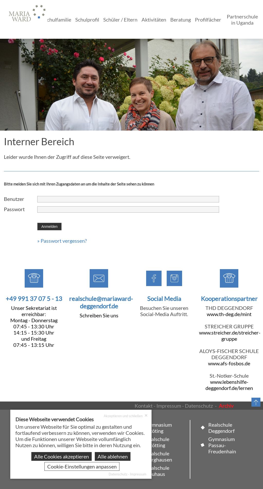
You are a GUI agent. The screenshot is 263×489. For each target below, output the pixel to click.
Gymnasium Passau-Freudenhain (222, 445)
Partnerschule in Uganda (242, 19)
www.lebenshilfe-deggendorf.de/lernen (229, 385)
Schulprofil (87, 19)
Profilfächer (208, 19)
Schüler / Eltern (120, 19)
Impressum (168, 406)
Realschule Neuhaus (157, 471)
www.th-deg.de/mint (229, 314)
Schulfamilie (57, 19)
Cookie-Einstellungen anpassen (82, 466)
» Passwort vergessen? (62, 241)
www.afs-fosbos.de (229, 363)
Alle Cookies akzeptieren (61, 456)
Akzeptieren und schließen (126, 416)
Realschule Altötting (157, 442)
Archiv (226, 406)
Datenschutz (199, 406)
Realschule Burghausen (158, 456)
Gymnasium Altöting (158, 428)
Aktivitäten (154, 19)
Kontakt (144, 406)
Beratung (180, 19)
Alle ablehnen (113, 456)
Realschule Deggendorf (221, 428)
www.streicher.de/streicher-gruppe (229, 335)
